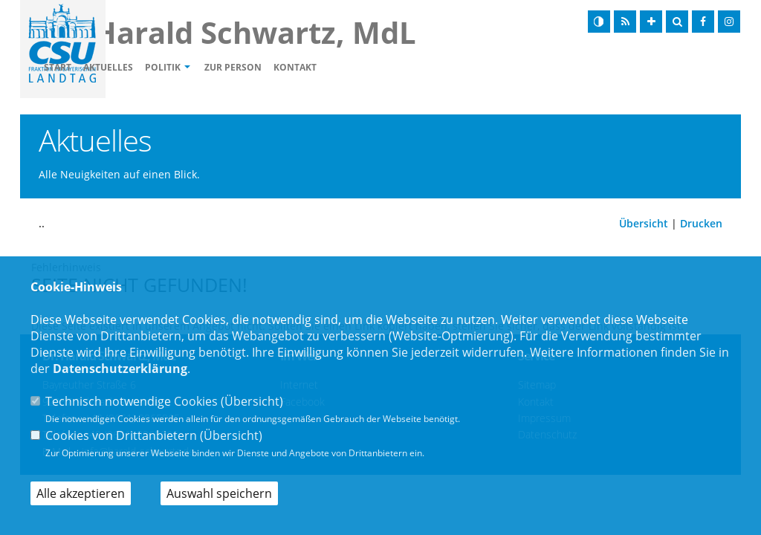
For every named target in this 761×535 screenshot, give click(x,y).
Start (143, 67)
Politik (248, 67)
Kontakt (380, 67)
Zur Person (318, 67)
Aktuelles (193, 67)
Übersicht (643, 223)
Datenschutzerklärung (120, 368)
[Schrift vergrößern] (651, 21)
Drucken (701, 223)
